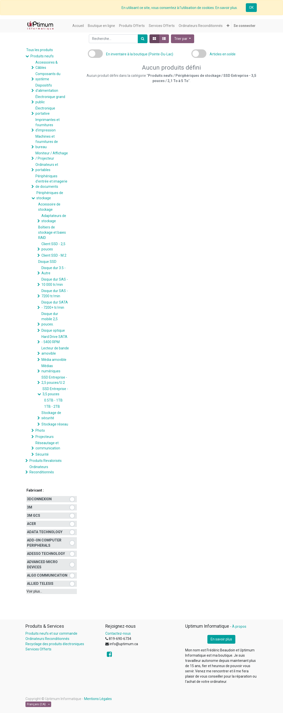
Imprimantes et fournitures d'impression (47, 125)
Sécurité (42, 454)
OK (251, 7)
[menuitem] (78, 25)
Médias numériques (50, 368)
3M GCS (33, 515)
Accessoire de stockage (49, 206)
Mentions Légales (98, 699)
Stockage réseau (54, 424)
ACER (31, 524)
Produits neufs (42, 56)
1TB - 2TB (52, 406)
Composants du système (47, 76)
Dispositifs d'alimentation (46, 88)
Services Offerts (38, 649)
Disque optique (53, 330)
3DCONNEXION (39, 499)
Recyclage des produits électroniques (54, 644)
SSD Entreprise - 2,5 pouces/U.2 (54, 380)
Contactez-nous (118, 633)
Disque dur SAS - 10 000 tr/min (54, 282)
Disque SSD (47, 262)
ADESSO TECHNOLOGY (46, 554)
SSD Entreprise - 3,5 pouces (55, 391)
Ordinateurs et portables (46, 167)
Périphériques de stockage (49, 195)
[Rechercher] (142, 38)
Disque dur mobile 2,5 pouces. (49, 319)
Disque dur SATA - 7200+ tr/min (54, 304)
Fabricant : (35, 490)
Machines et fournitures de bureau (46, 141)
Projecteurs (44, 437)
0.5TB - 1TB (53, 400)
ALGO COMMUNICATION (47, 575)
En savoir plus (221, 639)
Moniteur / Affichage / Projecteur (51, 155)
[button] (228, 25)
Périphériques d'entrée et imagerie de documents (51, 181)
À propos (239, 626)
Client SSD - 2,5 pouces (53, 246)
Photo (40, 430)
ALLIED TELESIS (40, 584)
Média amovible (53, 360)
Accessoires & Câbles (46, 65)
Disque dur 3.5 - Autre (53, 270)
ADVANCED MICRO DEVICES (42, 564)
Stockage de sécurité (51, 415)
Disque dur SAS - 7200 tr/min (54, 293)
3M (29, 507)
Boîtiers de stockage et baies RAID (52, 232)
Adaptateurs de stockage (53, 218)
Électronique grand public (50, 99)
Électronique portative (45, 110)
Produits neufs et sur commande (51, 633)
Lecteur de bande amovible (55, 350)
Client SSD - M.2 (53, 255)
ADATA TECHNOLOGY (44, 532)
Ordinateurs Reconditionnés (41, 469)
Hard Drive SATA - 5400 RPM (54, 339)
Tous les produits (39, 50)
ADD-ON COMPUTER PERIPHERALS (44, 542)
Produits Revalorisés (45, 461)
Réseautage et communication (47, 445)
